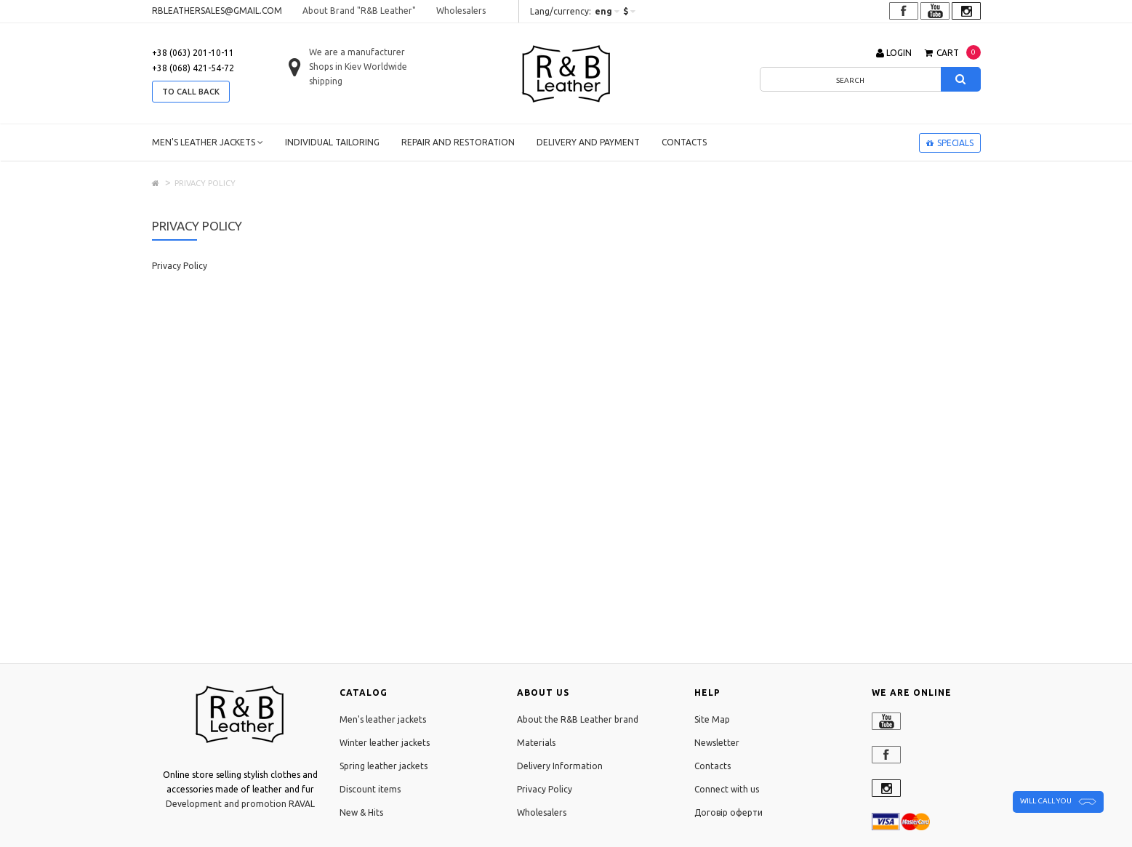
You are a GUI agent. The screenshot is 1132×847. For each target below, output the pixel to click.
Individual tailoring (332, 142)
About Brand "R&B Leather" (359, 10)
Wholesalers (461, 10)
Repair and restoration (458, 142)
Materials (536, 742)
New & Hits (361, 812)
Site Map (712, 719)
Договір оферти (728, 812)
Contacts (684, 142)
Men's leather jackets (207, 142)
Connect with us (726, 789)
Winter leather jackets (385, 742)
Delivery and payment (588, 142)
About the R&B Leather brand (577, 719)
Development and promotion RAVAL (240, 803)
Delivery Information (560, 766)
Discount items (370, 789)
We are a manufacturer (357, 52)
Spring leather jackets (383, 766)
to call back (191, 91)
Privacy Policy (544, 789)
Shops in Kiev (335, 66)
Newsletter (716, 742)
